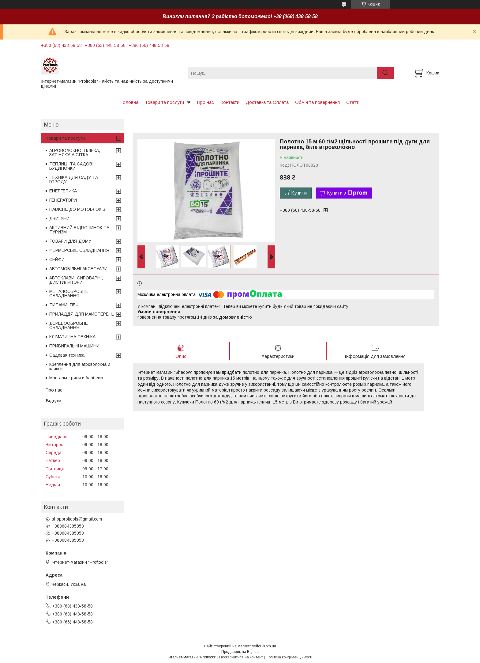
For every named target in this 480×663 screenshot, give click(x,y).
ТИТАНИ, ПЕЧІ (64, 304)
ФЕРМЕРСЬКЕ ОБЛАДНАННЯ (79, 250)
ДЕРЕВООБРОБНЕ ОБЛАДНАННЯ (68, 325)
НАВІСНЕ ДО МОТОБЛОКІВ (77, 209)
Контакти (229, 102)
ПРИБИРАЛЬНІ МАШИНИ (74, 345)
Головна (129, 102)
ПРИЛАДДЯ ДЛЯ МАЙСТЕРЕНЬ (81, 314)
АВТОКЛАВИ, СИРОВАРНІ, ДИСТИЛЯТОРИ (76, 280)
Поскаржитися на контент (241, 657)
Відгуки (53, 400)
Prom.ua (269, 646)
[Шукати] (385, 73)
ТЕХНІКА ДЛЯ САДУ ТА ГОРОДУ (73, 179)
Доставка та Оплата (267, 102)
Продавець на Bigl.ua (240, 652)
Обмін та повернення (317, 102)
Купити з (347, 193)
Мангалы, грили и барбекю (76, 377)
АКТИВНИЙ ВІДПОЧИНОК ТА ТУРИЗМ (79, 229)
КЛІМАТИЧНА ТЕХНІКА (72, 336)
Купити (299, 192)
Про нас (205, 102)
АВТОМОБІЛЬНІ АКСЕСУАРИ (78, 268)
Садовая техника (66, 355)
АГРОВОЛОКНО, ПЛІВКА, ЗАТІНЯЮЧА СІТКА (74, 152)
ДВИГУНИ (59, 218)
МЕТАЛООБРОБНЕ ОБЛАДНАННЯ (68, 293)
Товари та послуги (164, 102)
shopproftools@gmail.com (77, 519)
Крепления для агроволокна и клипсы (79, 366)
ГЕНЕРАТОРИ (63, 200)
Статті (352, 102)
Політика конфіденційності (289, 657)
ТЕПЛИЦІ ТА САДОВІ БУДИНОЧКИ (71, 166)
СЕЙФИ (57, 259)
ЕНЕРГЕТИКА (63, 190)
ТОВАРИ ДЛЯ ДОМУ (70, 241)
